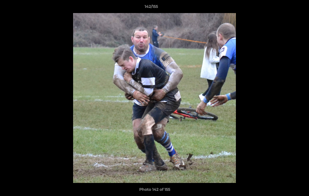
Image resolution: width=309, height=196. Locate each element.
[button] (286, 7)
